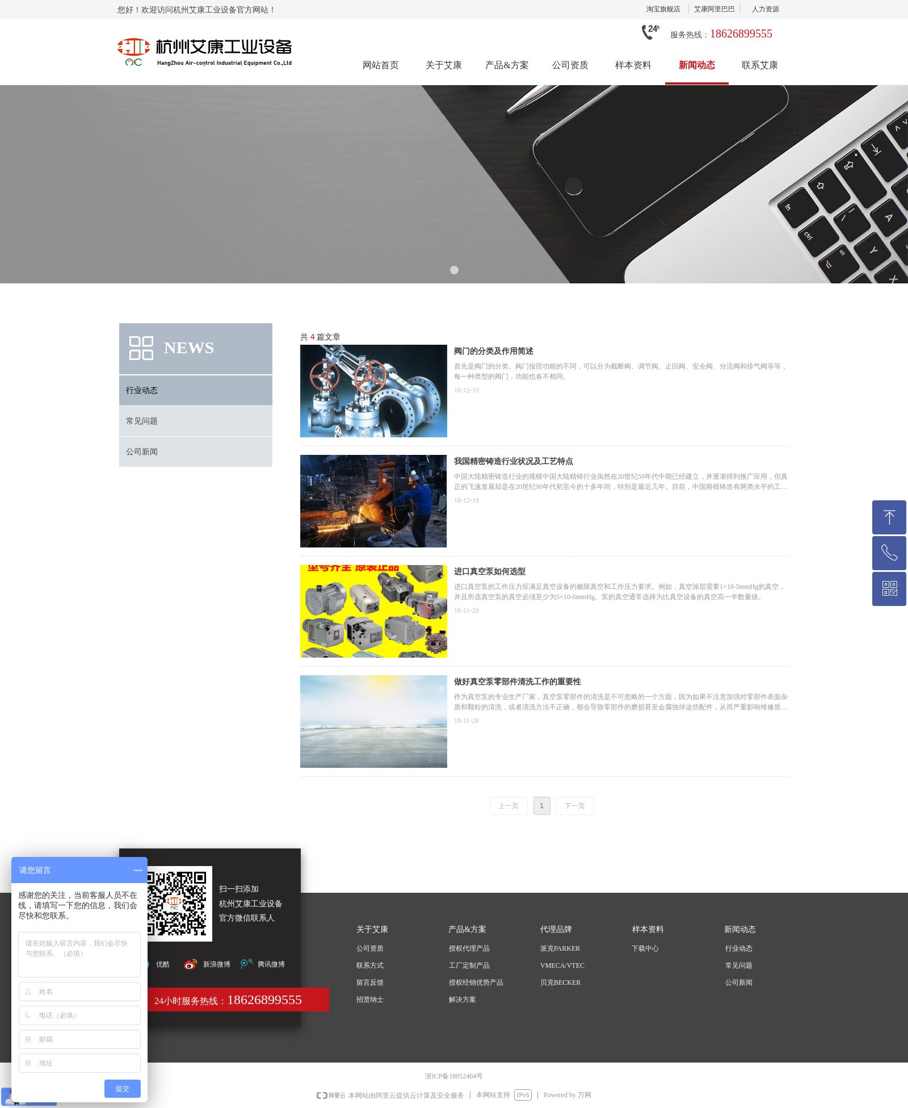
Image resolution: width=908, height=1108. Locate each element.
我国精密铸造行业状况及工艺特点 (513, 461)
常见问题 (142, 421)
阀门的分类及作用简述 (493, 351)
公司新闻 (142, 452)
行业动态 (142, 390)
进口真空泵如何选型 (490, 571)
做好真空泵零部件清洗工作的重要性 (517, 682)
